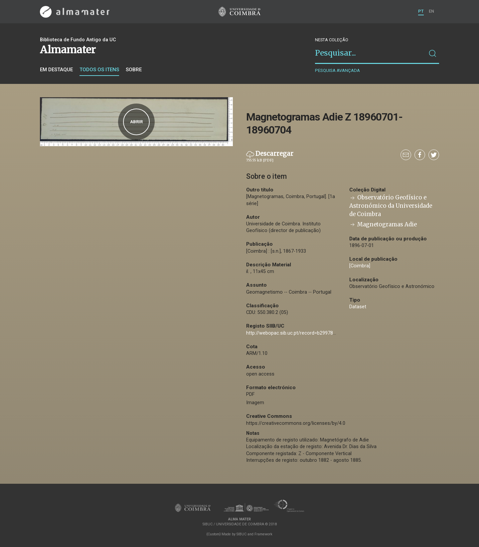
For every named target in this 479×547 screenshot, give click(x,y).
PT (421, 11)
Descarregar (269, 156)
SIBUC (241, 534)
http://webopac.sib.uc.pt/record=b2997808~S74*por (303, 333)
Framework (263, 534)
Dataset (357, 307)
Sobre (134, 70)
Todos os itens (99, 70)
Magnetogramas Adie (383, 224)
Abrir (136, 121)
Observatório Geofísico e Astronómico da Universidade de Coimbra (390, 206)
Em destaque (56, 70)
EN (431, 11)
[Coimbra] (359, 266)
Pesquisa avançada (337, 70)
